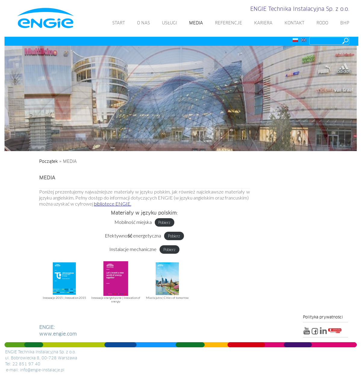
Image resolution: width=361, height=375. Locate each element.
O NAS (141, 23)
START (116, 23)
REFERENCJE (226, 23)
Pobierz (164, 222)
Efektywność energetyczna (133, 235)
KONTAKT (293, 23)
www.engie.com (58, 334)
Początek (48, 162)
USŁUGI (167, 23)
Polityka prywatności (323, 317)
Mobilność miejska (133, 222)
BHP (342, 23)
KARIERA (261, 23)
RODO (320, 23)
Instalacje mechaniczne (133, 249)
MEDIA (194, 23)
